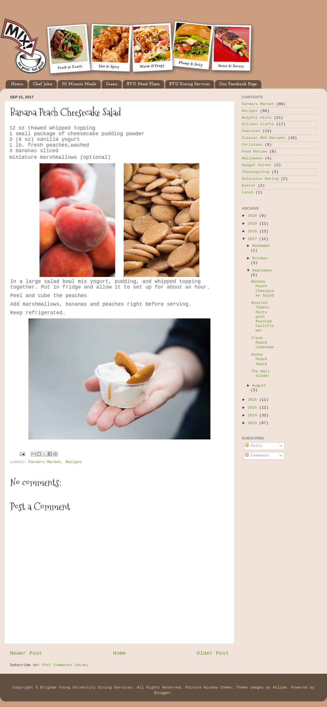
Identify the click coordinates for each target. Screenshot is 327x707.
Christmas (252, 145)
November (261, 246)
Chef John (42, 84)
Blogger (162, 693)
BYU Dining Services (189, 84)
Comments (257, 455)
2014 (253, 415)
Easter (249, 185)
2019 (253, 224)
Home (17, 84)
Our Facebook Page (238, 84)
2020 (253, 216)
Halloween (252, 158)
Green (111, 84)
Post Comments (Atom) (65, 665)
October (260, 258)
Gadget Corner (257, 165)
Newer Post (26, 653)
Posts (253, 446)
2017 (253, 239)
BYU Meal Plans (143, 84)
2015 (253, 408)
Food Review (254, 151)
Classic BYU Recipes (263, 138)
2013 (253, 423)
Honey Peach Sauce (259, 359)
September (262, 270)
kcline (280, 687)
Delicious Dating (260, 179)
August (259, 385)
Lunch (247, 192)
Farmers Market (45, 462)
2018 (253, 231)
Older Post (213, 653)
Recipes (73, 462)
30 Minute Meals (79, 84)
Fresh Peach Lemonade (262, 342)
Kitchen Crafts (258, 124)
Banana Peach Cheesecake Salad (262, 289)
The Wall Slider (260, 373)
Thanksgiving (255, 172)
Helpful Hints (257, 118)
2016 (253, 400)
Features (251, 131)
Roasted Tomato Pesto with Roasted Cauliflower (262, 317)
